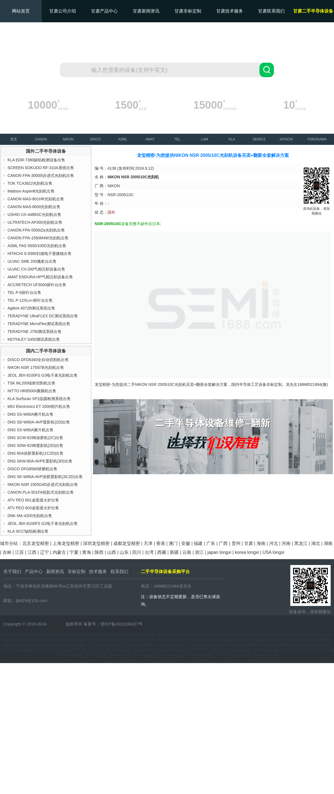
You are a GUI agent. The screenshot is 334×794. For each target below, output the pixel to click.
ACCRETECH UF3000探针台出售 (37, 284)
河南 (286, 543)
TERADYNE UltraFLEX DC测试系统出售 (43, 316)
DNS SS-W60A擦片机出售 (30, 414)
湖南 (328, 543)
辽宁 (44, 552)
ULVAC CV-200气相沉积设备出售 (36, 269)
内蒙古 (59, 552)
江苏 (19, 552)
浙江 (199, 552)
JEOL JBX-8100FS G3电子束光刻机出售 (43, 375)
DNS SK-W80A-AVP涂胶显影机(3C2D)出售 (45, 476)
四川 (136, 552)
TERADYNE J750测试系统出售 (35, 331)
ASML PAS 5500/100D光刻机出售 (37, 245)
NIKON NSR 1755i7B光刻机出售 (36, 367)
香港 (160, 543)
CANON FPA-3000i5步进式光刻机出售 (41, 175)
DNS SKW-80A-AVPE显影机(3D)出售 (40, 461)
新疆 (174, 552)
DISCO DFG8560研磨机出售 (32, 469)
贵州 (236, 543)
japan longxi (219, 552)
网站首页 (21, 11)
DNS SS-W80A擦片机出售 (30, 430)
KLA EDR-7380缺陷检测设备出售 (36, 160)
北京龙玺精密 (35, 543)
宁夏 (74, 552)
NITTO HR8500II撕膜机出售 (32, 391)
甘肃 (248, 543)
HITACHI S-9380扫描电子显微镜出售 (40, 253)
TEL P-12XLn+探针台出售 (30, 300)
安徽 (185, 543)
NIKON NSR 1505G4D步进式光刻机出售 (43, 484)
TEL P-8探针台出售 (24, 292)
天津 (148, 543)
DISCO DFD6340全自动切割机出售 (38, 359)
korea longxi (247, 552)
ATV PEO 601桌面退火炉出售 (33, 500)
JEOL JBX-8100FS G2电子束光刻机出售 (43, 523)
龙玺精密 (56, 624)
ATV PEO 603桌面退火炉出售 (33, 508)
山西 (111, 552)
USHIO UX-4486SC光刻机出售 (34, 214)
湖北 (315, 543)
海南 (261, 543)
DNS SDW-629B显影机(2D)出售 (35, 445)
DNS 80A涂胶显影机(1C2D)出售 (35, 453)
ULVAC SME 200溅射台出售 (32, 261)
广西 (223, 543)
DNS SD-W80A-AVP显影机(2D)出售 (39, 422)
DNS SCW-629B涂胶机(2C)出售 (35, 437)
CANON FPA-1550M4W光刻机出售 (38, 238)
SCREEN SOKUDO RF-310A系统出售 (41, 167)
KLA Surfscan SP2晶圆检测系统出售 (39, 398)
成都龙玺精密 (126, 543)
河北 (273, 543)
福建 (198, 543)
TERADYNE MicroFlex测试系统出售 (39, 324)
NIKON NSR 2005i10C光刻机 (160, 384)
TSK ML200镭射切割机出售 (31, 383)
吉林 (7, 552)
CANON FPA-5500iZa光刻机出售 (36, 230)
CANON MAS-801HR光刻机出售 (36, 199)
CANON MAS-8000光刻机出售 (34, 206)
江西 (32, 552)
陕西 (99, 552)
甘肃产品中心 (104, 11)
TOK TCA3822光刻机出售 (30, 183)
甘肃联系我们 (271, 11)
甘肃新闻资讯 (146, 11)
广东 (210, 543)
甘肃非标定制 (188, 11)
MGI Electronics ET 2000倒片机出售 (39, 406)
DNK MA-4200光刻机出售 (30, 515)
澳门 (173, 543)
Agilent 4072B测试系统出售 (31, 308)
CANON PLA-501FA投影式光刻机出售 (41, 492)
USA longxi (273, 552)
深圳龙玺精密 (96, 543)
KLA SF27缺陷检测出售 (28, 531)
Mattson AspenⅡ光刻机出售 (31, 191)
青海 (86, 552)
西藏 (161, 552)
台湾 (149, 552)
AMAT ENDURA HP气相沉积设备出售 (40, 277)
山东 (124, 552)
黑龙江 (301, 543)
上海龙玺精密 (66, 543)
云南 (186, 552)
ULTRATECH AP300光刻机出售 (35, 222)
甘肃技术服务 (229, 11)
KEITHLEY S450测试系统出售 (34, 339)
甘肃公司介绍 (62, 11)
